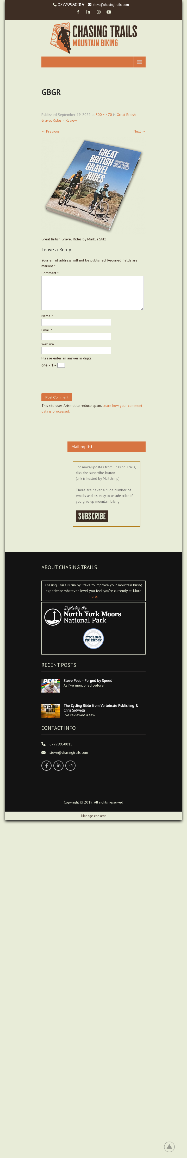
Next (140, 131)
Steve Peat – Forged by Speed (88, 686)
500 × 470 (104, 114)
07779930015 (71, 5)
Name (47, 322)
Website (47, 350)
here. (94, 602)
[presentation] (77, 393)
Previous (50, 131)
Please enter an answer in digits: (66, 364)
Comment (50, 273)
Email (46, 336)
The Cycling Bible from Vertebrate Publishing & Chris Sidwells (101, 714)
